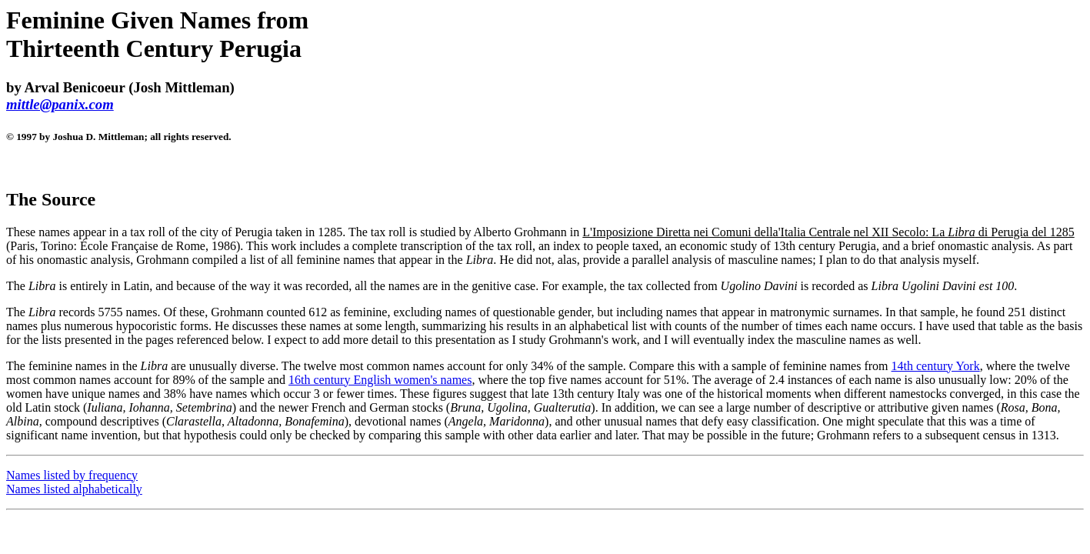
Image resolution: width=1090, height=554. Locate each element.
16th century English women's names (380, 379)
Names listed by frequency (72, 475)
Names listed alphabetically (74, 489)
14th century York (936, 365)
